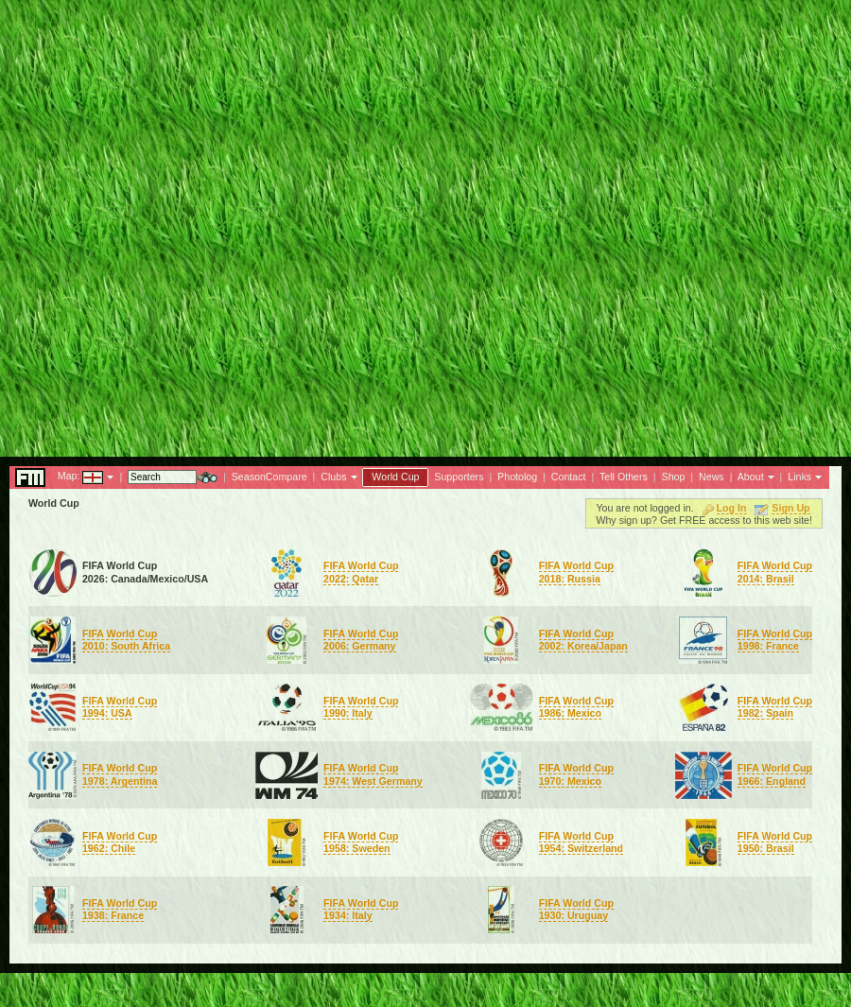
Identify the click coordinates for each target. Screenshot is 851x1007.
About (751, 476)
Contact (568, 476)
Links (799, 476)
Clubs (333, 476)
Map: (69, 475)
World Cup (395, 476)
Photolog (517, 476)
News (711, 476)
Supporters (458, 476)
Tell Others (623, 476)
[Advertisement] (425, 223)
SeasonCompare (269, 476)
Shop (674, 476)
